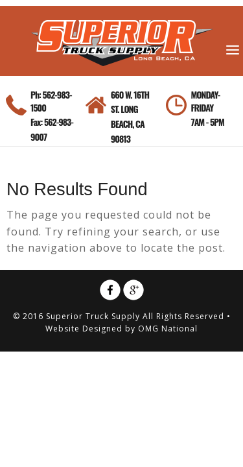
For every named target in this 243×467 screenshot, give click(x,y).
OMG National (168, 328)
